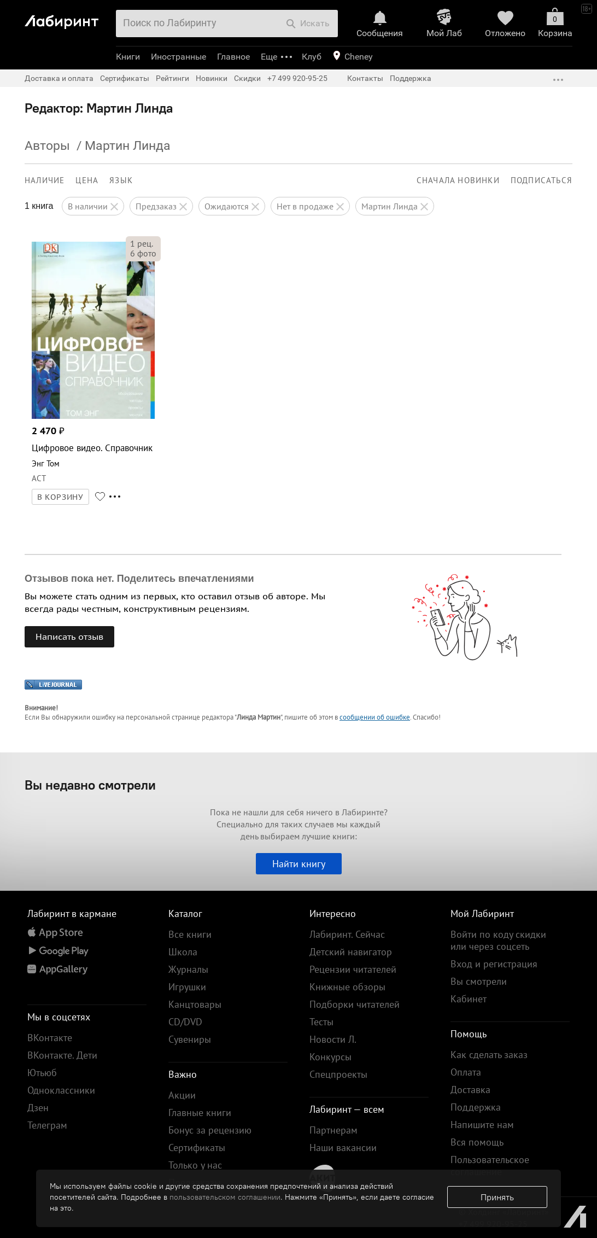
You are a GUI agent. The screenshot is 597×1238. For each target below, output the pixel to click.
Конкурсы (330, 1056)
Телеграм (47, 1125)
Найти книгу (298, 863)
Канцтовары (194, 1004)
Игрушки (187, 986)
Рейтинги (172, 78)
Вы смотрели (478, 981)
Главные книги (199, 1112)
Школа (182, 951)
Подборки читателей (354, 1004)
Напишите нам (482, 1124)
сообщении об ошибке (375, 717)
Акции (182, 1095)
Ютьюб (42, 1072)
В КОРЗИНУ (60, 497)
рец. (141, 243)
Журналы (188, 969)
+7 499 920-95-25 (297, 78)
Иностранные (178, 56)
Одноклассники (61, 1090)
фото (143, 253)
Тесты (321, 1021)
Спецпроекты (338, 1074)
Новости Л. (332, 1039)
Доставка (470, 1089)
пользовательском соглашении (224, 1197)
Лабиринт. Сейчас (347, 934)
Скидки (247, 78)
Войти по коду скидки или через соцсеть (498, 940)
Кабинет (468, 998)
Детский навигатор (350, 951)
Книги (128, 56)
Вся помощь (477, 1142)
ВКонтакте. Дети (62, 1055)
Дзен (38, 1107)
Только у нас (195, 1165)
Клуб (311, 56)
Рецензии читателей (352, 969)
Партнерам (333, 1130)
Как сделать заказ (489, 1054)
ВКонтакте (49, 1037)
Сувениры (189, 1039)
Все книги (190, 934)
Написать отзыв (69, 636)
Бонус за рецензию (209, 1130)
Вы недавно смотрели (90, 784)
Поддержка (410, 78)
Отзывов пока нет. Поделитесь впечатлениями (139, 578)
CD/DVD (185, 1021)
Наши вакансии (343, 1147)
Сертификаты (124, 78)
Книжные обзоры (347, 986)
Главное (233, 56)
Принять (497, 1197)
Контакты (365, 78)
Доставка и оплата (59, 78)
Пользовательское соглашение (489, 1165)
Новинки (211, 78)
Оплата (465, 1072)
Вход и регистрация (493, 963)
